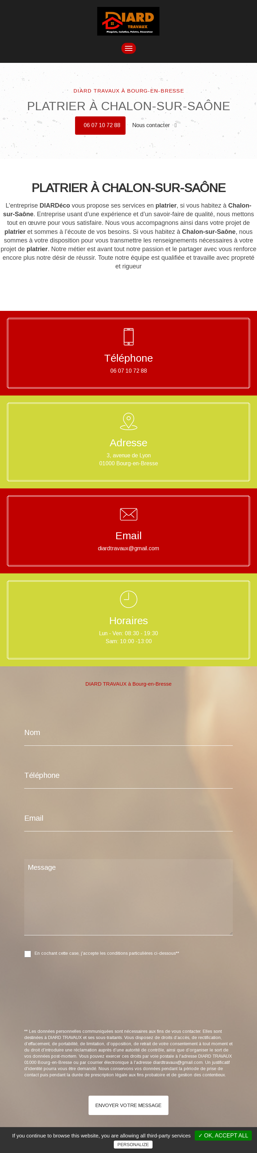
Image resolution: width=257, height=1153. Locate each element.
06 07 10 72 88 (102, 125)
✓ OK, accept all (223, 1135)
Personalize (133, 1144)
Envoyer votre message (128, 1105)
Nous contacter (154, 125)
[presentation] (97, 1008)
